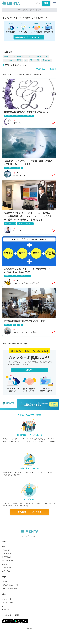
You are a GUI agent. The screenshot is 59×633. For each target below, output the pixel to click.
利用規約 (5, 581)
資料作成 (7, 56)
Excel (26, 60)
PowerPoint (29, 56)
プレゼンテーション (41, 56)
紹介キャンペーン (8, 560)
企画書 (37, 60)
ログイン (36, 3)
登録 (46, 3)
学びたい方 (6, 550)
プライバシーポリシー (9, 588)
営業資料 (19, 60)
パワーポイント (9, 60)
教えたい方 (6, 546)
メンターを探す (7, 599)
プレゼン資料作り (18, 56)
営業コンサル (46, 60)
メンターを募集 (7, 603)
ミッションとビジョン (9, 567)
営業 (31, 60)
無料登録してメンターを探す (29, 512)
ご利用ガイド (6, 553)
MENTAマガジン (7, 610)
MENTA (30, 628)
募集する (29, 370)
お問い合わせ (6, 571)
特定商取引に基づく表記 (10, 585)
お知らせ (5, 564)
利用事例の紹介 (7, 557)
